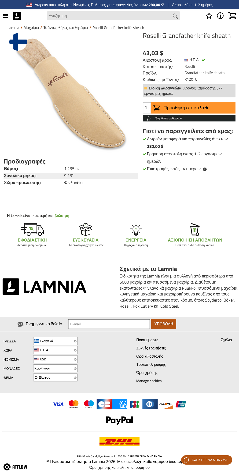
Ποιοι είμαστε (147, 340)
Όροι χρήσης (147, 372)
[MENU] (5, 15)
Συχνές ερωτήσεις (151, 348)
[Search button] (175, 16)
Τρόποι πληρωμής (151, 364)
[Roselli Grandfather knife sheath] (71, 93)
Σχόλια (226, 340)
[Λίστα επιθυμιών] (209, 15)
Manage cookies (149, 381)
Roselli (189, 66)
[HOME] (17, 15)
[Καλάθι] (232, 15)
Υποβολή (163, 324)
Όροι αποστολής (149, 356)
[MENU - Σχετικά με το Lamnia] (220, 15)
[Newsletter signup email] (109, 324)
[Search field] (113, 15)
